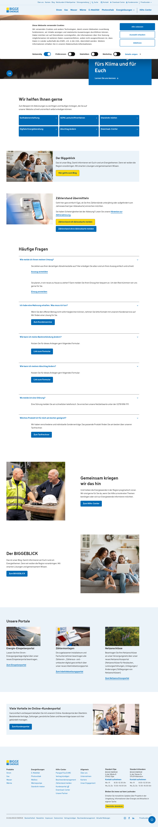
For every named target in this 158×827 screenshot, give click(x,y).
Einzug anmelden (39, 292)
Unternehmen (85, 776)
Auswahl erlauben (137, 15)
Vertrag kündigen (62, 776)
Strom (8, 773)
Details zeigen (131, 34)
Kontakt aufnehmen (113, 780)
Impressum (49, 818)
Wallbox (34, 780)
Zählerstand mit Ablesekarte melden (75, 222)
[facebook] (129, 818)
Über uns (83, 773)
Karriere (83, 780)
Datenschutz (58, 818)
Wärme (9, 783)
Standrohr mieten (38, 787)
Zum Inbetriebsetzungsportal (69, 672)
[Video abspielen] (9, 73)
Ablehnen (137, 23)
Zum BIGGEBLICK (17, 574)
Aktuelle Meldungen (103, 818)
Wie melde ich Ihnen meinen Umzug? (37, 260)
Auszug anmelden (39, 272)
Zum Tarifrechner (41, 435)
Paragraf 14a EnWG (63, 773)
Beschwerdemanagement (66, 780)
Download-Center (63, 790)
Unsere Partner (62, 793)
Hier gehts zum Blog (67, 173)
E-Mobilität (35, 773)
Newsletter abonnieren (114, 806)
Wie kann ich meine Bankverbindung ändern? (40, 337)
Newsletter (40, 818)
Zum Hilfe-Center (91, 503)
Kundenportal (61, 787)
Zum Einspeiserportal (16, 665)
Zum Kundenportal (20, 727)
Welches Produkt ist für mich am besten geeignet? (43, 418)
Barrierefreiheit (30, 818)
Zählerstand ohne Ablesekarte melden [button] (76, 229)
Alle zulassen (137, 6)
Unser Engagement (87, 783)
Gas (7, 776)
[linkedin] (133, 818)
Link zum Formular (42, 351)
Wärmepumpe (36, 783)
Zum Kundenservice (43, 322)
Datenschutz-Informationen (79, 24)
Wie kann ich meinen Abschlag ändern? (38, 366)
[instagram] (124, 818)
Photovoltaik (36, 776)
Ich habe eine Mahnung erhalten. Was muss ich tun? (44, 305)
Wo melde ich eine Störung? (32, 398)
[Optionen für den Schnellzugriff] (152, 819)
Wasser (9, 780)
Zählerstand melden (64, 783)
